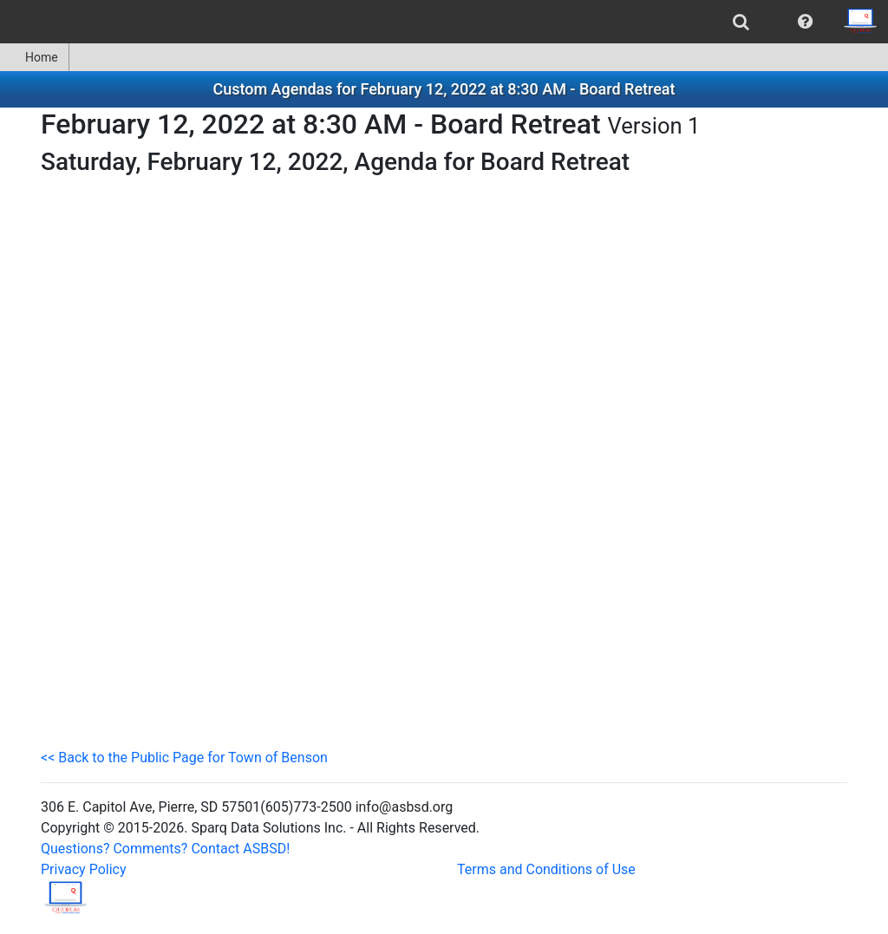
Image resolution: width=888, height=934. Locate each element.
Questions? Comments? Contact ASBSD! (165, 848)
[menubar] (444, 21)
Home (34, 57)
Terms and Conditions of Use (546, 869)
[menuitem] (741, 21)
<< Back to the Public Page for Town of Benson (184, 757)
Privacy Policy (84, 869)
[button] (805, 21)
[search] (741, 21)
